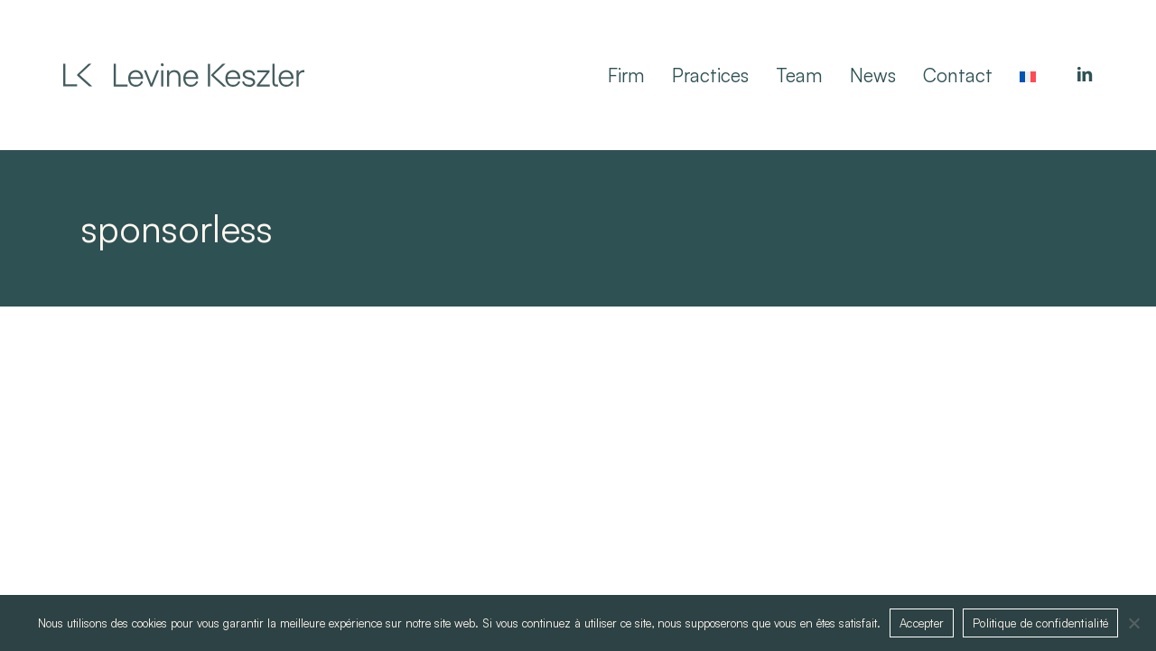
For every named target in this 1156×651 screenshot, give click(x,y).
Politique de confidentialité (1040, 623)
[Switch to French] (1028, 75)
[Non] (1133, 623)
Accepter (922, 623)
